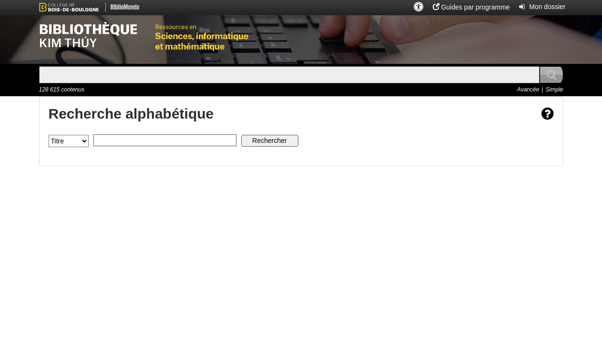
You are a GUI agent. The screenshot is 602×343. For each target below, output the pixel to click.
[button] (418, 7)
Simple (554, 89)
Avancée (528, 89)
